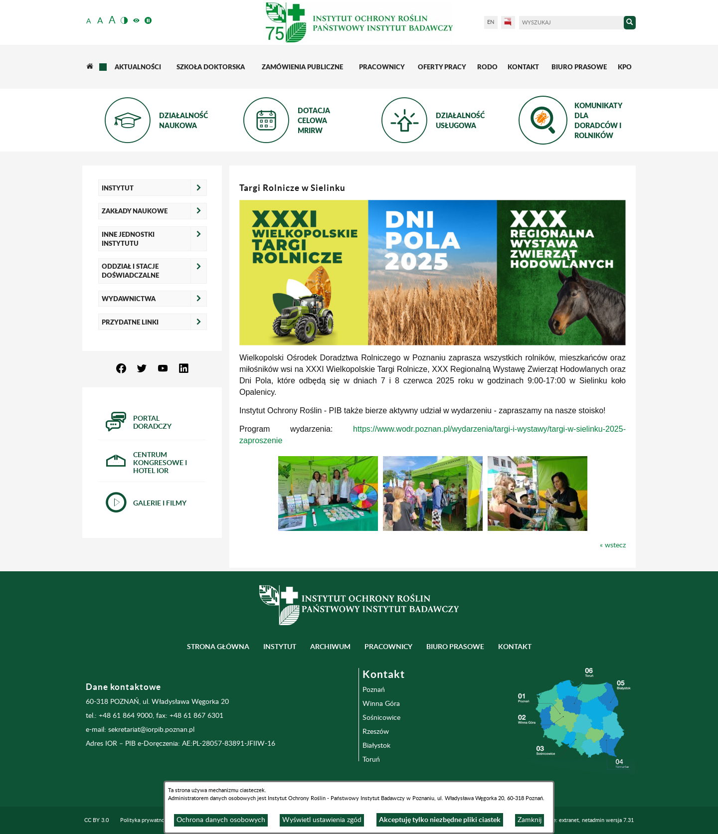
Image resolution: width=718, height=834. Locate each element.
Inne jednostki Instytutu (128, 239)
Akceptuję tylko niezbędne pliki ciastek (440, 820)
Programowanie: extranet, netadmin (576, 820)
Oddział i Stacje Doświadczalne (130, 271)
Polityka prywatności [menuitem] (145, 820)
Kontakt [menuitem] (515, 647)
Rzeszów (375, 731)
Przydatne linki (130, 322)
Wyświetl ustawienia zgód (321, 820)
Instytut (118, 187)
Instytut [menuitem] (279, 647)
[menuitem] (89, 66)
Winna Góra (381, 703)
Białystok (376, 745)
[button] (328, 493)
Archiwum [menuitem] (330, 647)
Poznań (373, 689)
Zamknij (529, 820)
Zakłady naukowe (135, 210)
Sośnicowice (381, 717)
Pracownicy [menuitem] (388, 647)
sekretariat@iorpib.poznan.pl (151, 729)
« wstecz (613, 545)
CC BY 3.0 (96, 820)
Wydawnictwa (129, 298)
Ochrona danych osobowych (221, 820)
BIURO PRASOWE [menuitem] (455, 647)
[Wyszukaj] (571, 22)
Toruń (371, 759)
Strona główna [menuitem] (218, 647)
